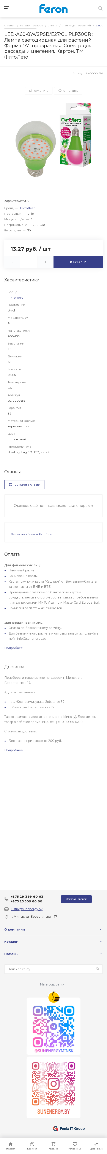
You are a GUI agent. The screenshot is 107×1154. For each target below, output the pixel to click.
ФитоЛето (27, 208)
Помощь (11, 954)
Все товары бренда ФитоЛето (31, 534)
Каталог (11, 942)
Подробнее (13, 648)
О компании (14, 929)
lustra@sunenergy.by (26, 909)
